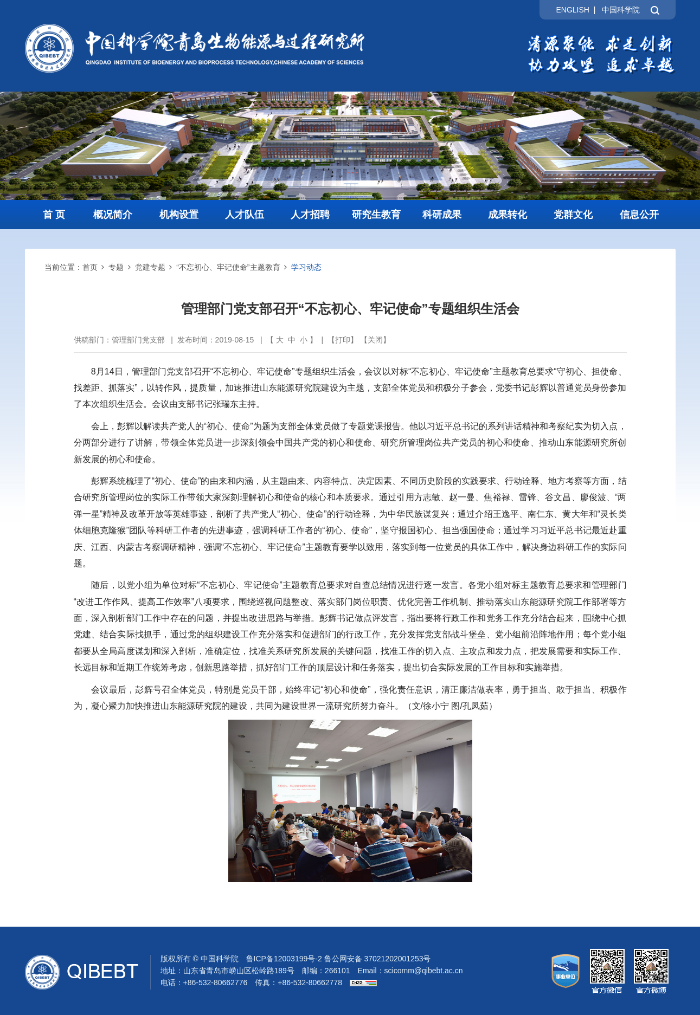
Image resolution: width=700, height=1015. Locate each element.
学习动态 (306, 267)
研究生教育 (376, 214)
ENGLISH (572, 9)
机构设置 (178, 214)
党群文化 (573, 214)
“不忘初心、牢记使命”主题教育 (228, 267)
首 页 (54, 214)
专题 (116, 267)
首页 (90, 267)
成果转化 (507, 214)
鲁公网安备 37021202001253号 (377, 958)
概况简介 (112, 214)
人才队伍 (244, 214)
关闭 (375, 339)
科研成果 (441, 214)
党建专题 (150, 267)
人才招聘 (310, 214)
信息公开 (639, 214)
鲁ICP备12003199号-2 (284, 958)
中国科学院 (621, 9)
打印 (342, 339)
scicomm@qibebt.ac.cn (423, 970)
